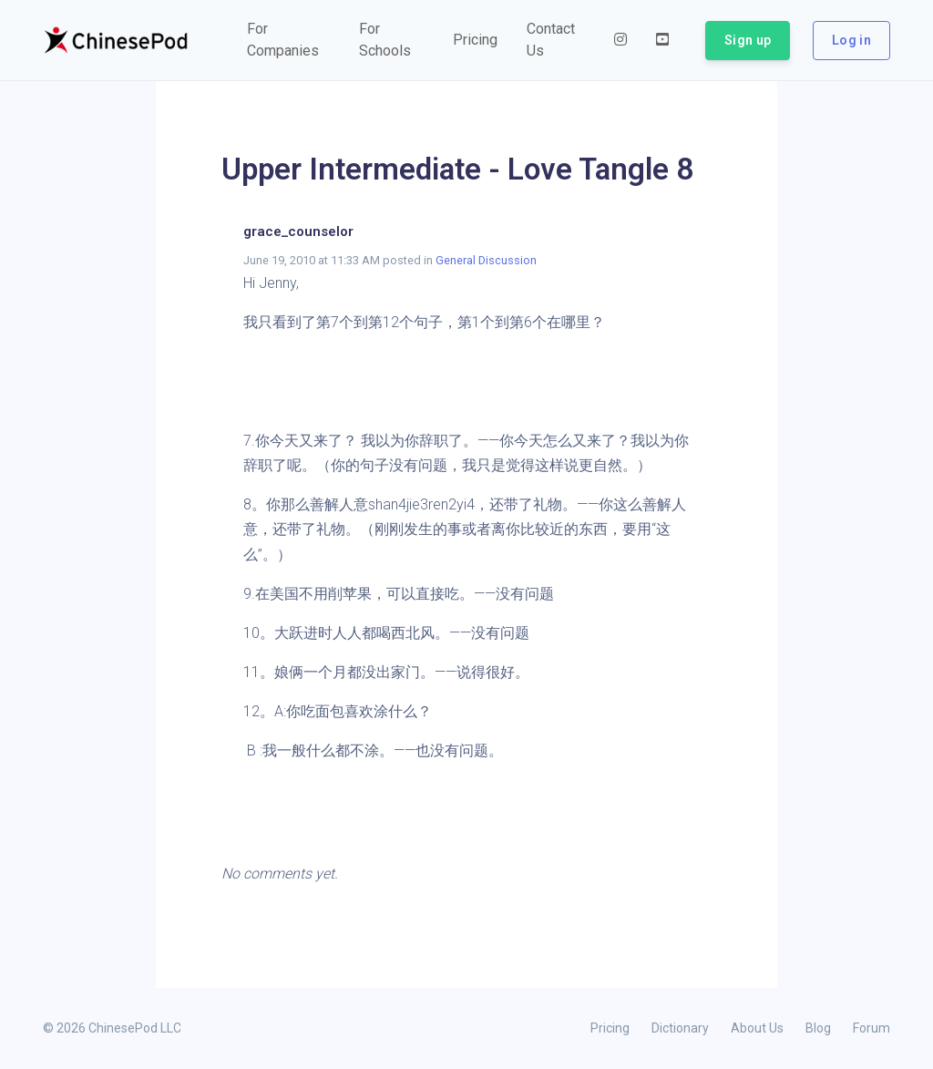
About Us (757, 1028)
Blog (818, 1028)
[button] (288, 40)
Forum (871, 1028)
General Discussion (486, 260)
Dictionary (680, 1028)
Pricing (610, 1028)
